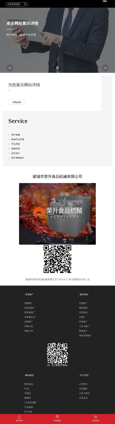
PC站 (26, 389)
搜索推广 (28, 303)
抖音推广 (83, 322)
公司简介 (83, 384)
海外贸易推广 (85, 335)
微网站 (27, 398)
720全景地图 (30, 402)
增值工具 (28, 331)
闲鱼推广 (83, 331)
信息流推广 (29, 308)
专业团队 (83, 389)
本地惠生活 (29, 317)
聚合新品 (28, 384)
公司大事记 (84, 393)
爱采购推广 (29, 312)
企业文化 (83, 398)
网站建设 (83, 308)
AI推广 (82, 317)
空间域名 (83, 312)
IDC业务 (28, 412)
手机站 (27, 393)
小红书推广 (84, 326)
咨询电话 (96, 416)
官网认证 (28, 326)
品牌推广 (28, 322)
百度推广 (83, 303)
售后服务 (57, 416)
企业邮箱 (28, 407)
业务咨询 (19, 416)
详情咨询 (16, 102)
